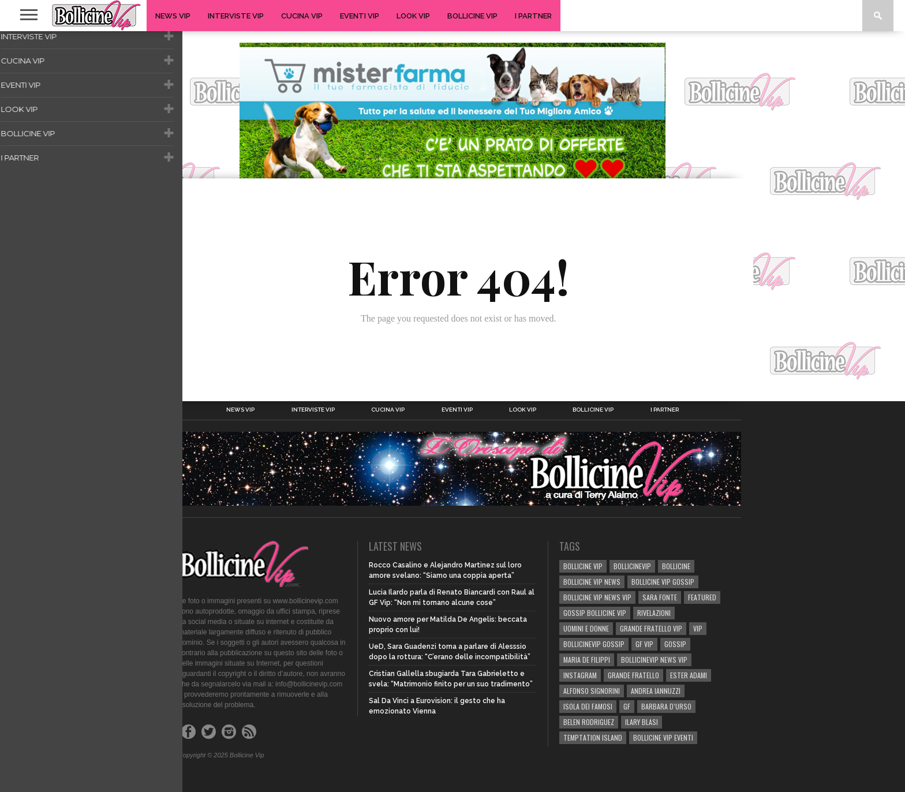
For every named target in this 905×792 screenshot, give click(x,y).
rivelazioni (654, 613)
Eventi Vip (359, 16)
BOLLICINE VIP (583, 566)
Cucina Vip (302, 16)
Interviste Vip (236, 16)
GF (626, 706)
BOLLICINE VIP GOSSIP (662, 581)
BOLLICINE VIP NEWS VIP (597, 597)
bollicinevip (632, 566)
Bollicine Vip (472, 16)
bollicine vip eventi (663, 737)
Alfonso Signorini (591, 691)
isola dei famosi (587, 706)
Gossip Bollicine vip (594, 613)
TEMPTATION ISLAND (592, 737)
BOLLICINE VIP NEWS (591, 581)
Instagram (580, 675)
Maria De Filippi (586, 659)
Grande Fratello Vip (651, 628)
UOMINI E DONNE (586, 628)
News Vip (172, 16)
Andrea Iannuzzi (655, 691)
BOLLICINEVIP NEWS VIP (654, 659)
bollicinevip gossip (593, 644)
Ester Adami (688, 675)
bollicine (676, 566)
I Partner (533, 16)
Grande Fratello (633, 675)
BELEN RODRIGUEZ (588, 722)
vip (697, 628)
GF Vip (644, 644)
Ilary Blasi (641, 722)
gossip (675, 644)
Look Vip (413, 16)
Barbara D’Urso (666, 706)
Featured (702, 597)
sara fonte (659, 597)
